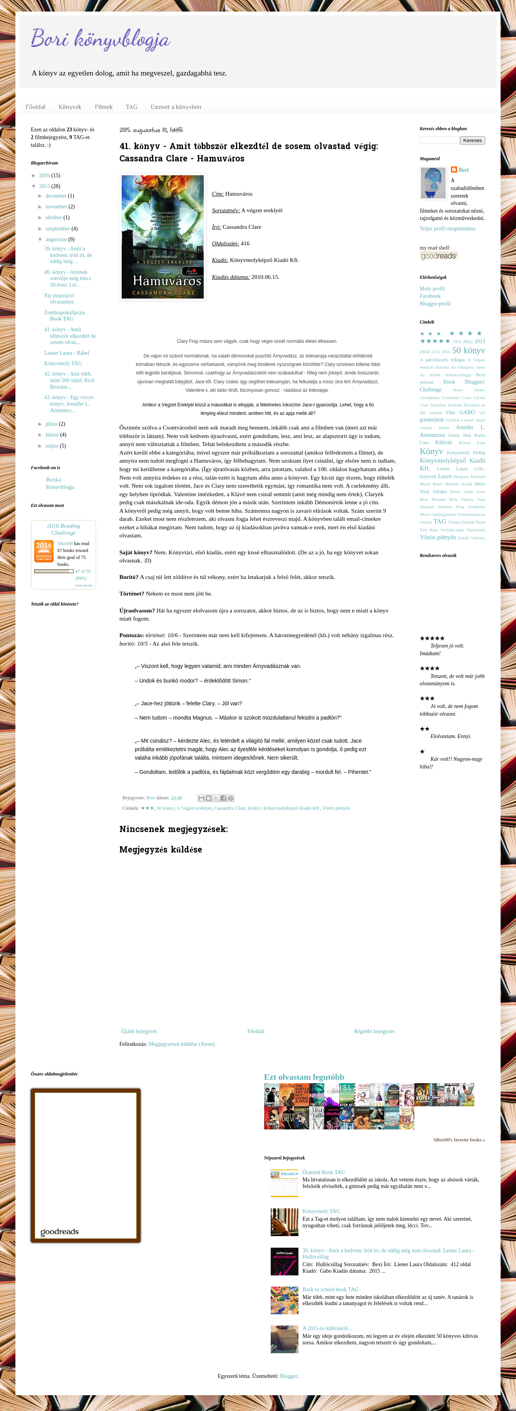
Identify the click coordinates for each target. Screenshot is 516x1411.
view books (84, 585)
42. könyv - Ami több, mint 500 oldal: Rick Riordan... (69, 380)
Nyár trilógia (433, 491)
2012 (468, 341)
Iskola (444, 427)
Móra (480, 484)
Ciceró (479, 397)
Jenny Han (459, 435)
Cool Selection (433, 405)
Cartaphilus (430, 397)
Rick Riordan (433, 499)
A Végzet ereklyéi (194, 808)
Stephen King (451, 506)
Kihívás (444, 442)
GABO (467, 412)
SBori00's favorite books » (459, 1140)
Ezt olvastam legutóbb (304, 1077)
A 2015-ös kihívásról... (327, 1328)
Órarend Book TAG (324, 1172)
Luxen (445, 476)
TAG (131, 107)
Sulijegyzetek (444, 514)
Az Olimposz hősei (468, 367)
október (54, 217)
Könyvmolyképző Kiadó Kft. (291, 808)
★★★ (147, 808)
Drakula (455, 405)
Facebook (430, 296)
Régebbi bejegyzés (374, 1031)
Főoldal (35, 107)
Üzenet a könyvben (176, 107)
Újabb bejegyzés (139, 1031)
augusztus (56, 239)
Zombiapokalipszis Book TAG (64, 316)
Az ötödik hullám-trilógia (445, 374)
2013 (479, 341)
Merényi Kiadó (458, 484)
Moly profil (432, 289)
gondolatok (432, 420)
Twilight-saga (452, 529)
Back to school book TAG (331, 1289)
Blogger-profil (435, 304)
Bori (464, 170)
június (52, 435)
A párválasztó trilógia (442, 359)
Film (451, 412)
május (52, 446)
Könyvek (70, 107)
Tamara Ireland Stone (466, 522)
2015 (45, 186)
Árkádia (442, 367)
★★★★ (467, 333)
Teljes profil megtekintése (448, 229)
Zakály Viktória (471, 537)
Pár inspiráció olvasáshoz (59, 299)
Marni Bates (431, 484)
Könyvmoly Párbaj (466, 452)
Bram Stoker (469, 390)
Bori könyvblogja (100, 38)
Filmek (104, 107)
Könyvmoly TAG (63, 363)
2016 (45, 175)
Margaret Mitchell (469, 476)
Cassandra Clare (230, 808)
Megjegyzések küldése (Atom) (182, 1044)
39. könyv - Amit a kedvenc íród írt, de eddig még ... (68, 255)
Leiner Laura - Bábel (66, 353)
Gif (482, 412)
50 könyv (165, 808)
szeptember (58, 229)
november (56, 207)
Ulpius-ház (475, 529)
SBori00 (65, 543)
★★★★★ (435, 341)
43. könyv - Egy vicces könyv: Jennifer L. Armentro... (69, 403)
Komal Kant (472, 442)
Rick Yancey (461, 499)
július (52, 424)
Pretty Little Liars (467, 491)
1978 (457, 341)
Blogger (288, 1376)
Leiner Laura (452, 468)
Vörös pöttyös (336, 808)
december (56, 196)
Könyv (254, 808)
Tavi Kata (429, 529)
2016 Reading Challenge (63, 529)
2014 (424, 351)
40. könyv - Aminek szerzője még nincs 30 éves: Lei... (67, 278)
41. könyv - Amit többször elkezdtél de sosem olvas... (70, 336)
